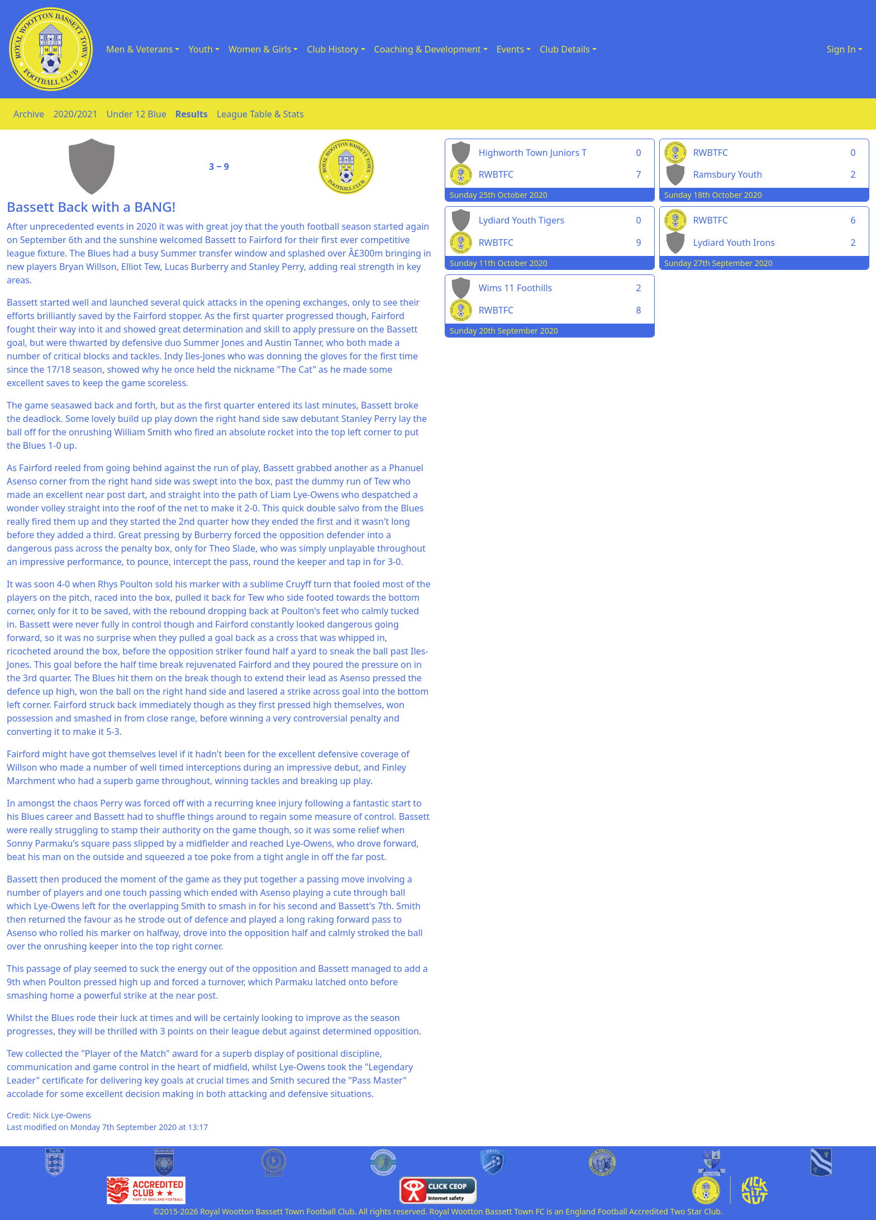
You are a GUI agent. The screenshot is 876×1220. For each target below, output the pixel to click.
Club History (332, 49)
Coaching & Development (427, 49)
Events (510, 49)
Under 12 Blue (136, 114)
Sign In (841, 49)
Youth (200, 49)
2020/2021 (75, 114)
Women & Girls (259, 49)
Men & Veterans (139, 49)
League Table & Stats (260, 114)
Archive (28, 114)
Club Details (565, 49)
